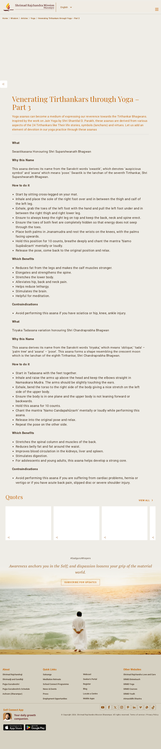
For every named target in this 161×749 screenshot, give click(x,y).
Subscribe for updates (80, 584)
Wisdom (14, 18)
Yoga (33, 18)
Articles (24, 18)
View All (146, 500)
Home (5, 18)
